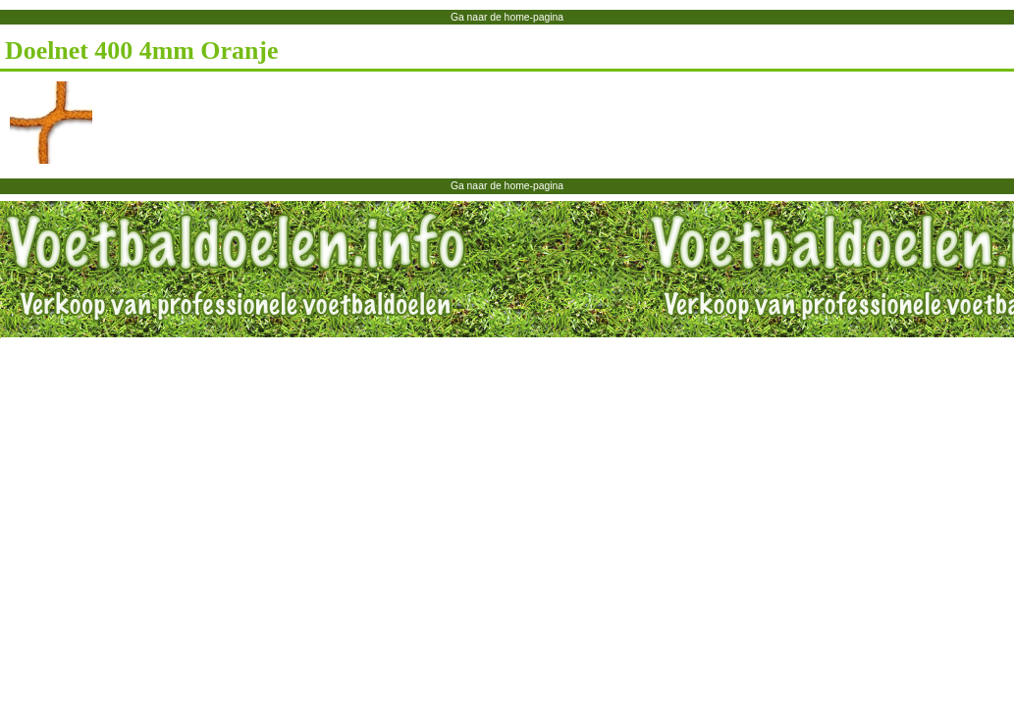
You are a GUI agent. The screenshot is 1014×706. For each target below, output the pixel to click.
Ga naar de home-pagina (507, 17)
